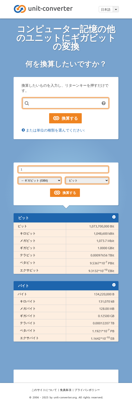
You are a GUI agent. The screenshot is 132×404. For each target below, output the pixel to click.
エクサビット (29, 270)
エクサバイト (29, 338)
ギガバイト (28, 315)
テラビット (28, 255)
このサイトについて (44, 390)
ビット (22, 226)
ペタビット (28, 262)
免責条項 (65, 390)
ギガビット (28, 248)
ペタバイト (28, 330)
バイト (22, 294)
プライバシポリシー (87, 390)
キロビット (28, 233)
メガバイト (28, 308)
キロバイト (28, 301)
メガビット (28, 240)
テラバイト (28, 323)
